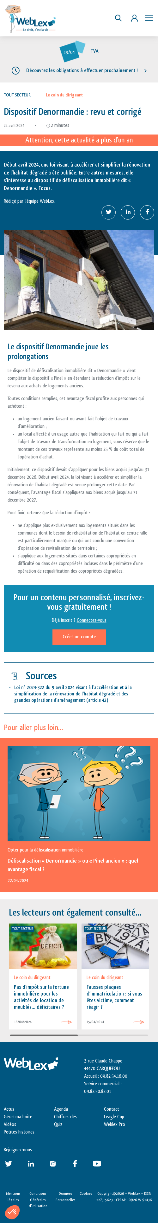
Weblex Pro (114, 1124)
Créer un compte (79, 637)
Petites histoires (19, 1132)
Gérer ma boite (18, 1117)
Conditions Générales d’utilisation (38, 1200)
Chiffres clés (65, 1117)
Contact (111, 1109)
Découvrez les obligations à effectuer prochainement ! (82, 70)
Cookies (86, 1193)
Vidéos (10, 1124)
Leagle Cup (114, 1117)
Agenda (61, 1109)
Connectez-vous (91, 620)
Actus (9, 1109)
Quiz (58, 1124)
